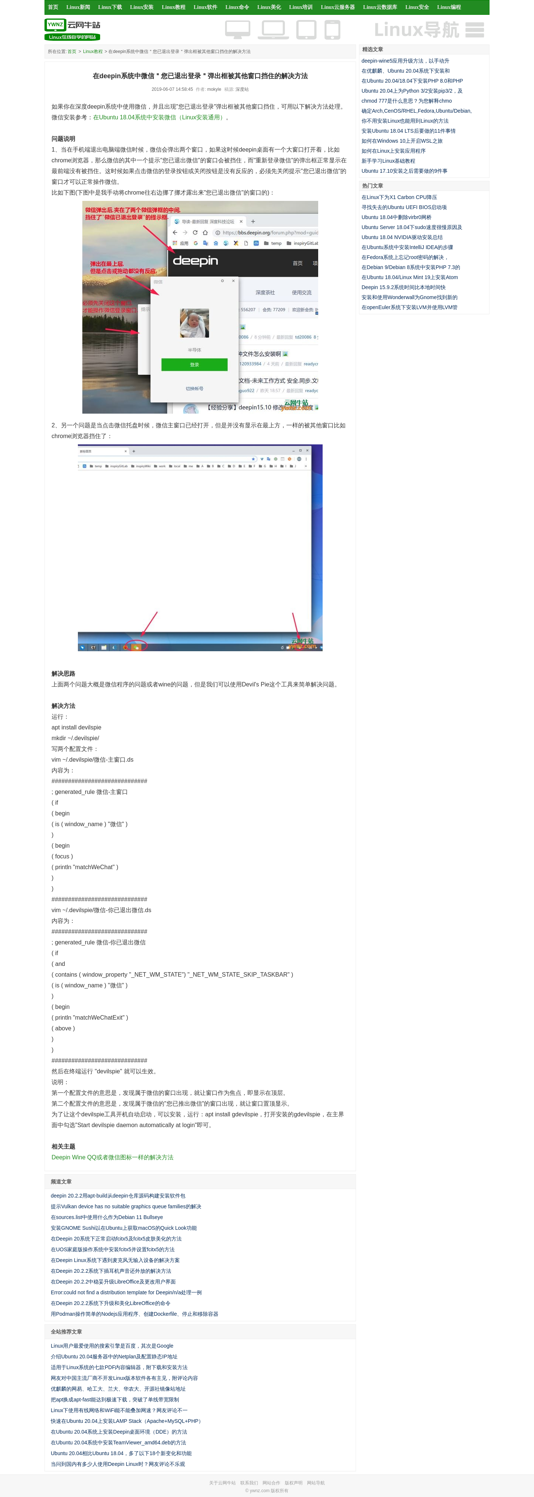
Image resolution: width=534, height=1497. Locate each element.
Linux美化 (269, 7)
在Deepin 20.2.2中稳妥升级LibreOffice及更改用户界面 (113, 1282)
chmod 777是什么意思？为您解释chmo (407, 101)
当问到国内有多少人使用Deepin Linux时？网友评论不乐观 (118, 1464)
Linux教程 (173, 7)
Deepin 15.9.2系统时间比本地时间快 (404, 287)
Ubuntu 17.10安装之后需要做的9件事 (405, 171)
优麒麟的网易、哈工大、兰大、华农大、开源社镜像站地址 (118, 1389)
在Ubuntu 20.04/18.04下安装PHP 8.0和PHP (412, 81)
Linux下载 (110, 7)
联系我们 (249, 1483)
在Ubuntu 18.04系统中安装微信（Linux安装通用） (159, 117)
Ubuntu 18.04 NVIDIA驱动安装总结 (402, 237)
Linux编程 (449, 7)
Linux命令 (237, 7)
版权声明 (294, 1483)
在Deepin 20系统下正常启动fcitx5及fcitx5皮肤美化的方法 (116, 1239)
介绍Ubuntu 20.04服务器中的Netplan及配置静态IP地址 (114, 1356)
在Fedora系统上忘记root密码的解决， (405, 257)
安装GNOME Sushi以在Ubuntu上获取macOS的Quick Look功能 (124, 1228)
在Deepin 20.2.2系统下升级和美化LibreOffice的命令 (111, 1303)
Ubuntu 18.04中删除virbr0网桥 (397, 217)
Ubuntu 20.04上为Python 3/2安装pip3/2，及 (412, 91)
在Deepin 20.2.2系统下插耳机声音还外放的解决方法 (111, 1271)
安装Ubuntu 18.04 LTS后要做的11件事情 (409, 131)
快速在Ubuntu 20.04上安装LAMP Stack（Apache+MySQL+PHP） (127, 1421)
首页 (53, 7)
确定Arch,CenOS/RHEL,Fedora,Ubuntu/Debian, (417, 111)
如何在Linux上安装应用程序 (394, 151)
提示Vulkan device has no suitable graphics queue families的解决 (126, 1206)
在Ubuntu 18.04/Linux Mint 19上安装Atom (410, 277)
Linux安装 (142, 7)
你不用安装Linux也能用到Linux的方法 (405, 121)
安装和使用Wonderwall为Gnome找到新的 (410, 297)
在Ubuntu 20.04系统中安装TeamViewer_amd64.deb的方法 (118, 1442)
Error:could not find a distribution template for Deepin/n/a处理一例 (126, 1292)
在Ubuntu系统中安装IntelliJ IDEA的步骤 (407, 247)
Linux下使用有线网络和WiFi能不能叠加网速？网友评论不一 (119, 1410)
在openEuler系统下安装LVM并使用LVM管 (410, 307)
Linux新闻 (78, 7)
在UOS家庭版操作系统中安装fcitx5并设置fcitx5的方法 (113, 1249)
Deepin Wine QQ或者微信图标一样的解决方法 (113, 1157)
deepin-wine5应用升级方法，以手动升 (405, 61)
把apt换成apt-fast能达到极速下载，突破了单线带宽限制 (115, 1399)
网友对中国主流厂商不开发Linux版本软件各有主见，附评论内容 (124, 1378)
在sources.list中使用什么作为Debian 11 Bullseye (107, 1217)
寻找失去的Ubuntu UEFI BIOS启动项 (404, 207)
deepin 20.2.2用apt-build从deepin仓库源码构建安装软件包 (118, 1196)
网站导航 (316, 1483)
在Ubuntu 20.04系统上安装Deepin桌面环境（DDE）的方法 (119, 1432)
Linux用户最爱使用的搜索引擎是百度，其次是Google (112, 1346)
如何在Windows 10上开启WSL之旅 (402, 141)
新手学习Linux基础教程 (388, 161)
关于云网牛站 (222, 1483)
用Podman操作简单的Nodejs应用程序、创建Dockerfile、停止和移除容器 (134, 1314)
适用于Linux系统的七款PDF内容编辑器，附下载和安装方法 (119, 1367)
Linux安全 (417, 7)
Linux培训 (301, 7)
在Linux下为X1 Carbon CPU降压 (399, 197)
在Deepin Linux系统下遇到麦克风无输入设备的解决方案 (115, 1260)
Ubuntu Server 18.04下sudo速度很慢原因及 (412, 227)
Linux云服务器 (338, 7)
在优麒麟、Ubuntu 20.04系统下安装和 (406, 71)
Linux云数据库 (380, 7)
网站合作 (271, 1483)
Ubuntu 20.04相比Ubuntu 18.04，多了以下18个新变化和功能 (121, 1453)
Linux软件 (205, 7)
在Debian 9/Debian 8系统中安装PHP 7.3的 (411, 267)
